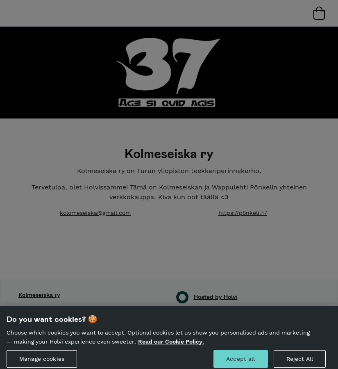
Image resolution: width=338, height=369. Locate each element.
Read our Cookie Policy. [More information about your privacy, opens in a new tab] (171, 343)
